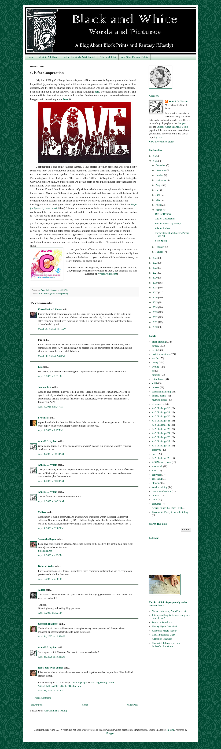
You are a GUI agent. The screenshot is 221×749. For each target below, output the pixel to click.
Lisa (40, 367)
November (161, 170)
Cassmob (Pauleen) (48, 624)
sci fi (154, 383)
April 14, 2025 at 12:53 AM (51, 636)
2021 (155, 272)
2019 (155, 282)
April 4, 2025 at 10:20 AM (51, 481)
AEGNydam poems (161, 462)
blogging (156, 483)
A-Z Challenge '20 (161, 416)
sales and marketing (161, 391)
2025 (155, 161)
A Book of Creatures (162, 639)
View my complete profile (162, 141)
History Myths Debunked (164, 626)
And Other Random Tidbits (134, 57)
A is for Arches (162, 228)
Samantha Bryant (47, 539)
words (155, 358)
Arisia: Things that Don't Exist (167, 508)
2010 (155, 327)
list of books (158, 379)
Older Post (132, 704)
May (158, 200)
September (161, 180)
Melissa (42, 512)
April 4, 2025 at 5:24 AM (50, 406)
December (161, 165)
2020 (155, 277)
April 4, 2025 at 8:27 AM (50, 430)
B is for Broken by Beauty (168, 223)
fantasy (155, 346)
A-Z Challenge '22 (161, 425)
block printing (62, 293)
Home (30, 57)
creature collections (161, 491)
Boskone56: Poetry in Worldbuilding (170, 512)
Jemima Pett (44, 387)
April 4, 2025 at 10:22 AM (51, 501)
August (159, 185)
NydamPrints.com (107, 273)
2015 (155, 302)
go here (159, 137)
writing (155, 366)
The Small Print (108, 57)
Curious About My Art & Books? (79, 57)
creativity (156, 450)
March (159, 209)
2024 (155, 258)
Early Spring (161, 240)
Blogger (110, 733)
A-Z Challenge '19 (161, 412)
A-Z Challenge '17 (161, 441)
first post (182, 123)
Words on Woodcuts (162, 622)
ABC (154, 470)
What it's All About (48, 57)
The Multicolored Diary (163, 634)
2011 (155, 322)
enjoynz (170, 730)
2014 (155, 307)
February (160, 247)
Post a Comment (43, 697)
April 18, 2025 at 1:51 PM (51, 690)
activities (156, 474)
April (158, 205)
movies (155, 495)
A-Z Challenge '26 (161, 458)
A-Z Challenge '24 (161, 433)
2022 (155, 268)
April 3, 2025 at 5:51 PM (50, 376)
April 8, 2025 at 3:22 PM (50, 613)
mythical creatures (161, 354)
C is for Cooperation (165, 218)
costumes (156, 503)
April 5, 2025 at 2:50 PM (50, 579)
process (155, 387)
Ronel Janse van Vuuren (50, 667)
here (97, 91)
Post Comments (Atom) (55, 710)
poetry (155, 362)
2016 (155, 297)
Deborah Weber (46, 566)
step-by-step (158, 404)
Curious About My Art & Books (172, 127)
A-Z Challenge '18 (161, 408)
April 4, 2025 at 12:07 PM (51, 528)
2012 (155, 317)
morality (156, 375)
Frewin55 (43, 417)
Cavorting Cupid (79, 682)
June (158, 195)
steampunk (157, 466)
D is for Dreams (163, 214)
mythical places (159, 400)
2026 (155, 156)
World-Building (159, 487)
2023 (155, 263)
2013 (155, 312)
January (160, 252)
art (153, 371)
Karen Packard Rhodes (50, 309)
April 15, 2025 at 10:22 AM (51, 656)
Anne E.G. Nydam (47, 441)
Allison (41, 590)
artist (154, 350)
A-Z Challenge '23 (161, 429)
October (160, 175)
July (158, 190)
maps (154, 454)
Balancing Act (45, 550)
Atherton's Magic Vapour (164, 630)
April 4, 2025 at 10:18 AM (51, 454)
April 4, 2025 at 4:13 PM (50, 555)
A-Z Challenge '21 (161, 420)
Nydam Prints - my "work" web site (169, 611)
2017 (155, 292)
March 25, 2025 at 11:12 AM (52, 329)
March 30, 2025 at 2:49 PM (51, 356)
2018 (155, 287)
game (154, 499)
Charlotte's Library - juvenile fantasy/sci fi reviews (166, 644)
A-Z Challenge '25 (47, 293)
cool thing (157, 479)
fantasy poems (159, 395)
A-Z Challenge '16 (161, 445)
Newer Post (36, 704)
